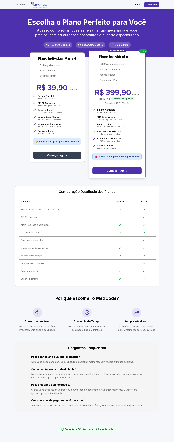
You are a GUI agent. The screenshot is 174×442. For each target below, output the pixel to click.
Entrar (138, 4)
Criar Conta (151, 4)
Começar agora (57, 155)
